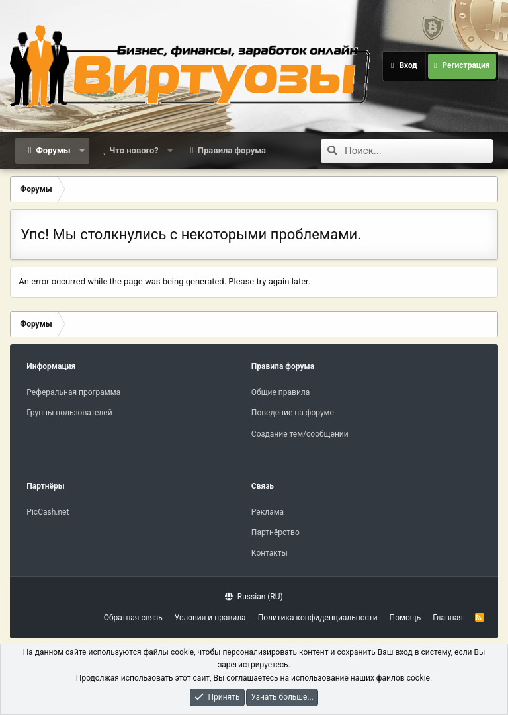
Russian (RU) (253, 596)
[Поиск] (419, 151)
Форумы (53, 150)
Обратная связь (133, 617)
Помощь (405, 617)
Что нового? (134, 150)
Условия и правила (210, 617)
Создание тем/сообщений (300, 434)
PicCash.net (47, 512)
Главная (448, 617)
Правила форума (232, 150)
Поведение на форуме (292, 412)
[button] (82, 151)
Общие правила (280, 392)
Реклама (267, 512)
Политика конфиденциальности (318, 617)
